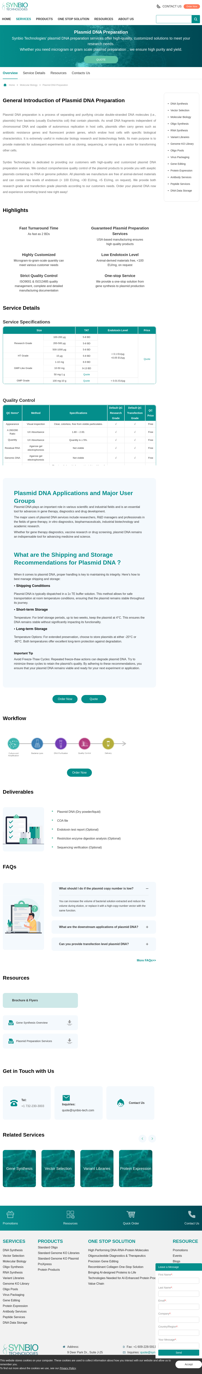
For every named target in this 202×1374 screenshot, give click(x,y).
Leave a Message (168, 1267)
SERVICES (23, 19)
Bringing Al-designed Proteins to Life (112, 1272)
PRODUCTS (44, 19)
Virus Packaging (180, 157)
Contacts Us (81, 73)
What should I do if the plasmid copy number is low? (96, 888)
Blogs (176, 1261)
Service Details (34, 73)
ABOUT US (126, 19)
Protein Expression (182, 170)
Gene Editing (178, 163)
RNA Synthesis (179, 130)
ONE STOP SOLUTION (73, 19)
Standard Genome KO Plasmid (58, 1258)
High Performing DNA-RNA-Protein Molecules (118, 1250)
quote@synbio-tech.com (78, 1110)
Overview (10, 73)
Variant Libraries (180, 137)
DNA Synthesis (179, 103)
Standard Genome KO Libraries (58, 1253)
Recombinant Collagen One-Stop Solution (115, 1267)
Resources (59, 73)
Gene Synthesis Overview (32, 1022)
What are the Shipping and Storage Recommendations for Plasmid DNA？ (68, 558)
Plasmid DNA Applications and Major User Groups (73, 497)
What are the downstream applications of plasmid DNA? (98, 927)
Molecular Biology (29, 85)
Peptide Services (180, 183)
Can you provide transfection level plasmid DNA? (94, 944)
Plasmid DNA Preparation (55, 85)
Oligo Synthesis (180, 123)
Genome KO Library (182, 143)
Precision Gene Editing (103, 1261)
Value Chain (96, 1283)
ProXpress (45, 1264)
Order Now (191, 6)
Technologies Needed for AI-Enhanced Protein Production (126, 1278)
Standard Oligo (48, 1247)
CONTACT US (172, 6)
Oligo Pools (177, 150)
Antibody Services (181, 177)
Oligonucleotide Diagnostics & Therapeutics (117, 1256)
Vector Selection (180, 110)
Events (177, 1256)
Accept (189, 1364)
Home (12, 85)
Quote (101, 59)
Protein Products (49, 1269)
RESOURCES (103, 19)
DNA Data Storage (181, 190)
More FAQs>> (146, 960)
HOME (6, 19)
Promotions (180, 1250)
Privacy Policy (68, 1368)
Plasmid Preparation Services (34, 1041)
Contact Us (137, 1103)
